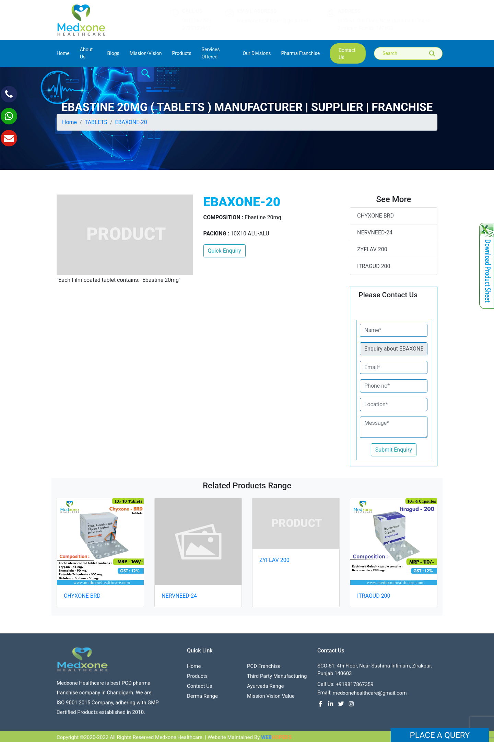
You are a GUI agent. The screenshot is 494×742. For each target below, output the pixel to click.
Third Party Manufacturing (277, 678)
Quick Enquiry (224, 250)
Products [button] (181, 53)
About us (86, 53)
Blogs (113, 53)
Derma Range (202, 698)
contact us (347, 53)
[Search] (413, 53)
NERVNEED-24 (374, 232)
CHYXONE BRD (375, 215)
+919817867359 (355, 686)
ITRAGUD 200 (373, 266)
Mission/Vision (146, 53)
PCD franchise (264, 668)
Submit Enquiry (393, 449)
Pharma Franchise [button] (300, 53)
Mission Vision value (271, 698)
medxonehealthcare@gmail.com (268, 21)
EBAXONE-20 (131, 122)
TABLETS (96, 122)
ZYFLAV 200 (372, 249)
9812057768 (189, 21)
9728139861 (189, 28)
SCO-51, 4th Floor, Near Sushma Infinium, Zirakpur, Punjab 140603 (378, 25)
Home (63, 52)
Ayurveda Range (265, 688)
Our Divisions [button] (257, 53)
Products (197, 678)
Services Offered (211, 53)
